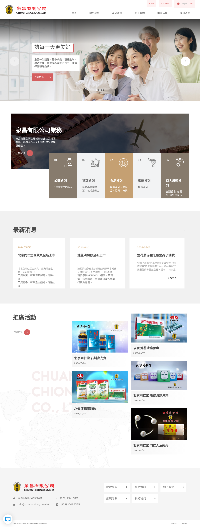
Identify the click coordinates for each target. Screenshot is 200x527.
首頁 (74, 13)
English (184, 4)
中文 (191, 4)
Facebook (165, 4)
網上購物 (140, 13)
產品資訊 (117, 13)
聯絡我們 (185, 13)
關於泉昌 (94, 13)
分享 (151, 4)
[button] (185, 61)
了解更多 (39, 77)
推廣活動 (162, 13)
